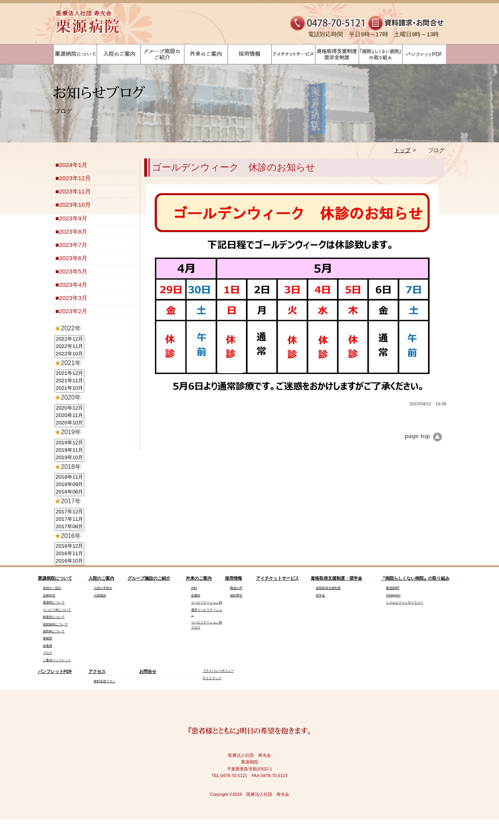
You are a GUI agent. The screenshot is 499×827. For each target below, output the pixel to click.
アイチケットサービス (277, 578)
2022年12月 (69, 339)
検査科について (54, 617)
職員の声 (236, 588)
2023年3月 (73, 298)
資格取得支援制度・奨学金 (336, 578)
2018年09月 (69, 484)
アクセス (97, 671)
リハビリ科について (57, 610)
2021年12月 (69, 373)
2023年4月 (73, 284)
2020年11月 (69, 415)
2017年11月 (69, 519)
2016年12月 (69, 546)
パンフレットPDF (55, 671)
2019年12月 (69, 443)
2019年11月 (69, 450)
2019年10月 (69, 457)
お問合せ (147, 671)
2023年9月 (73, 218)
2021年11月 (69, 381)
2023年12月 (74, 178)
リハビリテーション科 (206, 602)
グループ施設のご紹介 (148, 578)
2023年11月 (74, 191)
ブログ (47, 653)
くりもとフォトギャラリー (404, 602)
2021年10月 (69, 388)
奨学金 (320, 595)
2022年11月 (69, 346)
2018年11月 (69, 477)
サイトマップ (212, 678)
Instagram (393, 595)
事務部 (47, 638)
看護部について (54, 602)
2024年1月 (73, 164)
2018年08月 (69, 492)
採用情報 (233, 578)
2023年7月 (73, 244)
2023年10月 (74, 204)
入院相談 (100, 595)
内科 (194, 588)
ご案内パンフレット (57, 660)
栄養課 (47, 646)
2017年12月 (69, 512)
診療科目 (49, 595)
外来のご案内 (199, 578)
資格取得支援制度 (328, 588)
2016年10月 (69, 561)
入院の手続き (103, 588)
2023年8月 (73, 231)
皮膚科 (195, 595)
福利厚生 (236, 595)
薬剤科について (54, 631)
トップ (402, 150)
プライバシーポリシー (218, 671)
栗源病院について (55, 578)
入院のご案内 (101, 578)
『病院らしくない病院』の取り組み (415, 578)
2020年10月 (69, 423)
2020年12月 (69, 408)
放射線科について (55, 624)
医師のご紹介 (52, 588)
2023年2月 (73, 311)
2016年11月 (69, 553)
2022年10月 (69, 354)
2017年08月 (69, 527)
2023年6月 (73, 258)
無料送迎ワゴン (104, 681)
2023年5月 (73, 271)
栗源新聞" (393, 588)
